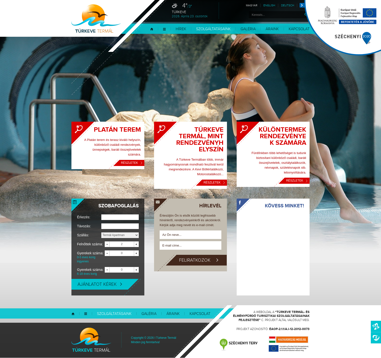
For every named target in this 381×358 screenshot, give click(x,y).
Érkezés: (83, 217)
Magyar (251, 5)
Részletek (131, 163)
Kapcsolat (299, 29)
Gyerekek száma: (91, 257)
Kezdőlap (152, 29)
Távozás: (84, 226)
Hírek (181, 29)
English (269, 5)
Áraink (272, 29)
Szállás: (83, 235)
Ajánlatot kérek (100, 284)
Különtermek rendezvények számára (282, 136)
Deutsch (287, 5)
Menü (164, 29)
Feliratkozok (198, 260)
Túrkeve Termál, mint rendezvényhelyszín (200, 139)
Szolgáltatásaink (213, 29)
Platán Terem (117, 130)
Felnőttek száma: (90, 244)
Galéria (248, 29)
